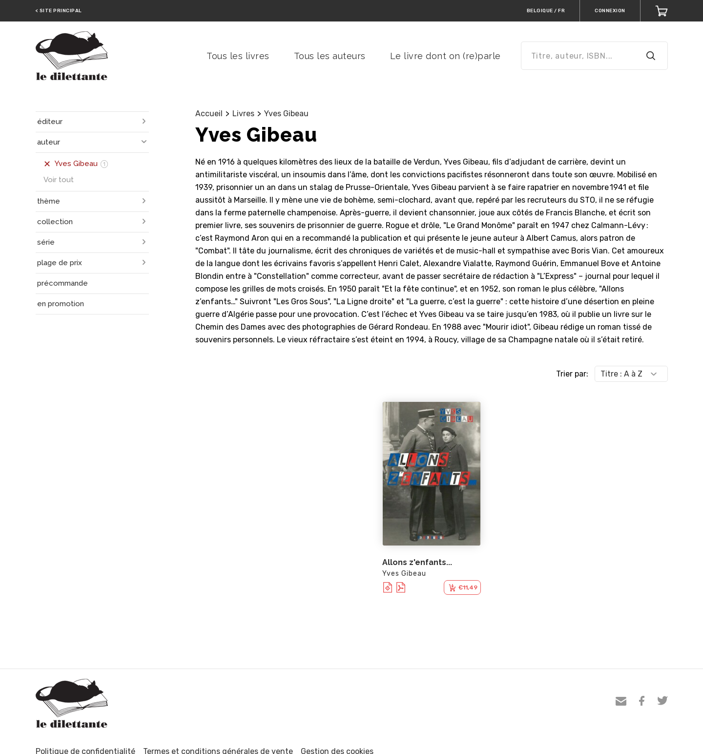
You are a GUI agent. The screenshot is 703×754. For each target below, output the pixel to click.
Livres (243, 113)
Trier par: (572, 373)
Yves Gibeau (286, 113)
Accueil (209, 113)
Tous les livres (238, 56)
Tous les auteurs (330, 56)
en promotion (60, 303)
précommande (62, 283)
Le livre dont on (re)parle (445, 56)
